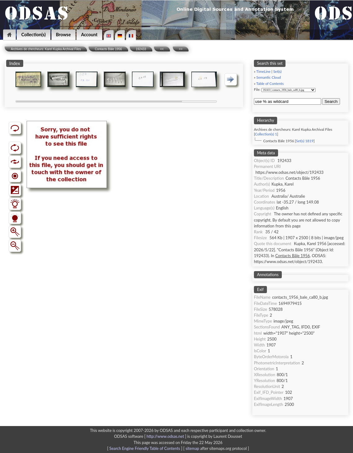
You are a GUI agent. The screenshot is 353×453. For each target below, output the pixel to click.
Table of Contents (270, 83)
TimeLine (263, 71)
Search (331, 101)
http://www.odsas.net (165, 436)
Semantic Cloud (268, 77)
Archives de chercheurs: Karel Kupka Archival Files (46, 49)
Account (89, 34)
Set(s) (277, 71)
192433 (141, 49)
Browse (63, 34)
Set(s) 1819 (305, 141)
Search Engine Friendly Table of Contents (144, 448)
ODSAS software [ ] (150, 436)
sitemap (192, 448)
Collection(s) (33, 34)
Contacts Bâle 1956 (108, 49)
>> (181, 49)
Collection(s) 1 (266, 134)
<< (162, 49)
